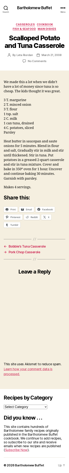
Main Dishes (47, 28)
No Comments (37, 61)
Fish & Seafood (24, 28)
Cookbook (45, 24)
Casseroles (25, 24)
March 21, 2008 (51, 55)
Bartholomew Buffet (34, 8)
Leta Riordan (25, 55)
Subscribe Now (16, 450)
